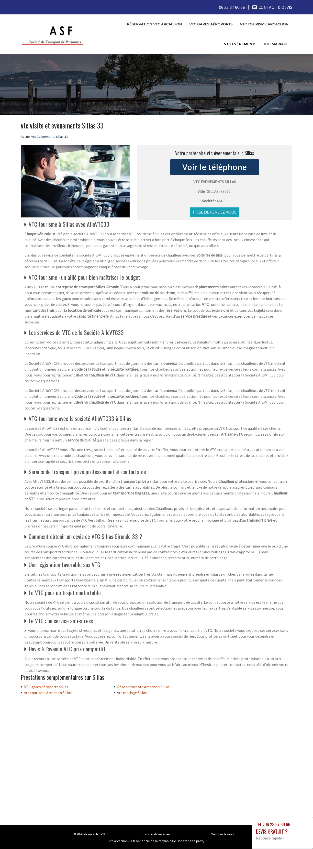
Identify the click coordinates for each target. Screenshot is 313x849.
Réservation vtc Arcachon (154, 24)
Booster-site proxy (190, 840)
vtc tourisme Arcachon (264, 24)
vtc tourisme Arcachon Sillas (48, 692)
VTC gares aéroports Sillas (46, 686)
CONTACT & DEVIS (275, 7)
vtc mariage (276, 44)
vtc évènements (240, 44)
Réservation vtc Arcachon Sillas (143, 686)
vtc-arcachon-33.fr (95, 834)
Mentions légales (222, 834)
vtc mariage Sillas (132, 692)
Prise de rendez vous (214, 212)
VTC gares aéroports (211, 24)
